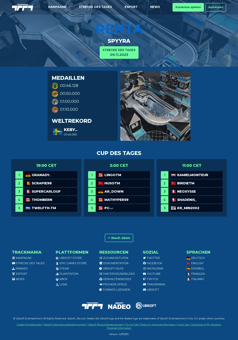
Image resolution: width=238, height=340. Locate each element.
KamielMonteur (192, 175)
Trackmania (154, 284)
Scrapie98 (42, 183)
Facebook (152, 263)
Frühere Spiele (113, 284)
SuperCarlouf (46, 191)
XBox (61, 279)
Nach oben (119, 238)
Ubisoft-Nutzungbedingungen (106, 324)
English (194, 263)
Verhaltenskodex (115, 279)
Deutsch (195, 258)
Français (195, 273)
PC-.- (108, 208)
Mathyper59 (116, 200)
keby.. (70, 129)
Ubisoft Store (69, 258)
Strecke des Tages (95, 7)
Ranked (20, 268)
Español (195, 268)
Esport (131, 7)
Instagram (153, 268)
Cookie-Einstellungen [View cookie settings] (29, 324)
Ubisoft (151, 289)
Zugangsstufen (113, 258)
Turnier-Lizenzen (114, 289)
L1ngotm (112, 175)
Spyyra (119, 41)
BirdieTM (185, 183)
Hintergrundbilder (117, 273)
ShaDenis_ (187, 200)
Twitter (151, 258)
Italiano (195, 279)
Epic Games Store (71, 263)
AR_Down (113, 191)
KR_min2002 (188, 208)
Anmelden (215, 7)
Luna (61, 284)
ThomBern (42, 200)
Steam (62, 268)
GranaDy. (41, 175)
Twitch (150, 279)
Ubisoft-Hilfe (111, 268)
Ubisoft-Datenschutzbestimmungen (64, 324)
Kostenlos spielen (188, 7)
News (155, 7)
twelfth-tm (44, 208)
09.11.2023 (119, 52)
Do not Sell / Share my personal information (150, 324)
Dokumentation (113, 263)
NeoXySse (186, 191)
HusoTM (112, 183)
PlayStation (67, 273)
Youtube (152, 273)
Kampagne (57, 7)
